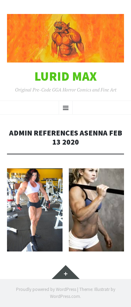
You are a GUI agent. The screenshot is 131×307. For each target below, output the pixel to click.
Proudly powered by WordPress (46, 289)
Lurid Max (65, 76)
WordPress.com (65, 296)
